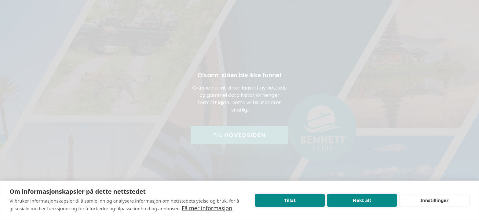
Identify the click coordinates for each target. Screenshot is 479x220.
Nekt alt (362, 200)
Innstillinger (434, 200)
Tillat (290, 200)
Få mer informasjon (207, 208)
